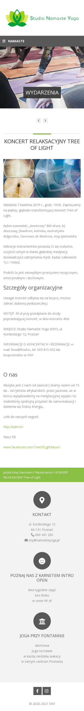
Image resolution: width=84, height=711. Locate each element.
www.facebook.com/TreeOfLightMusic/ (31, 447)
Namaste (25, 472)
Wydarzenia (43, 472)
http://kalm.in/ (13, 427)
